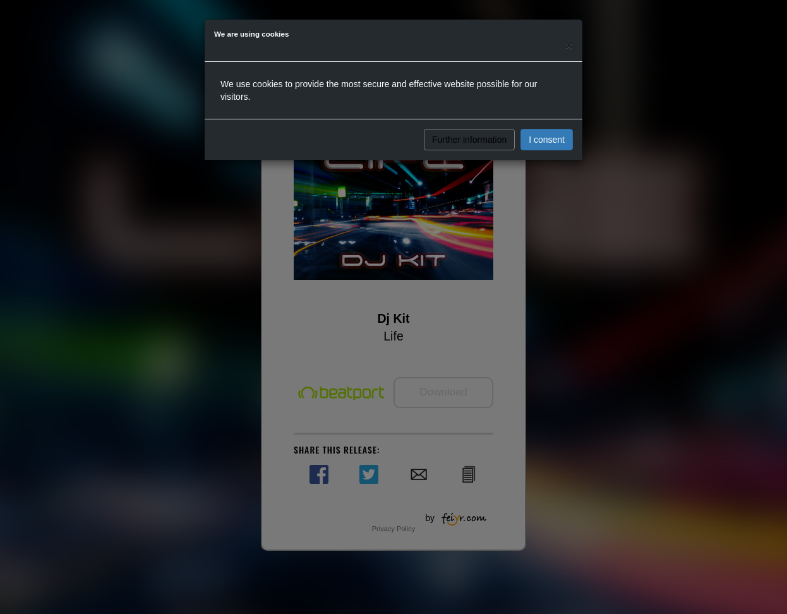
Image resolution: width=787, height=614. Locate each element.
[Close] (569, 45)
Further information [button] (469, 140)
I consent (547, 140)
